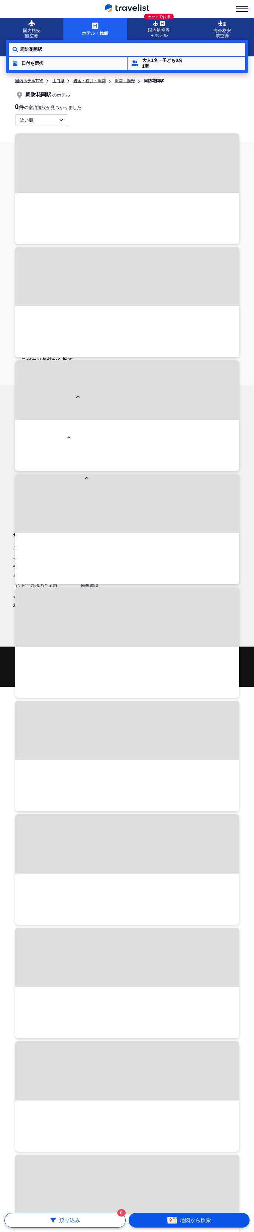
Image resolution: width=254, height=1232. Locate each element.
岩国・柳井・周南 (89, 80)
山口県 (58, 80)
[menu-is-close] (242, 9)
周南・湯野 (125, 80)
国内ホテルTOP (29, 80)
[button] (68, 63)
